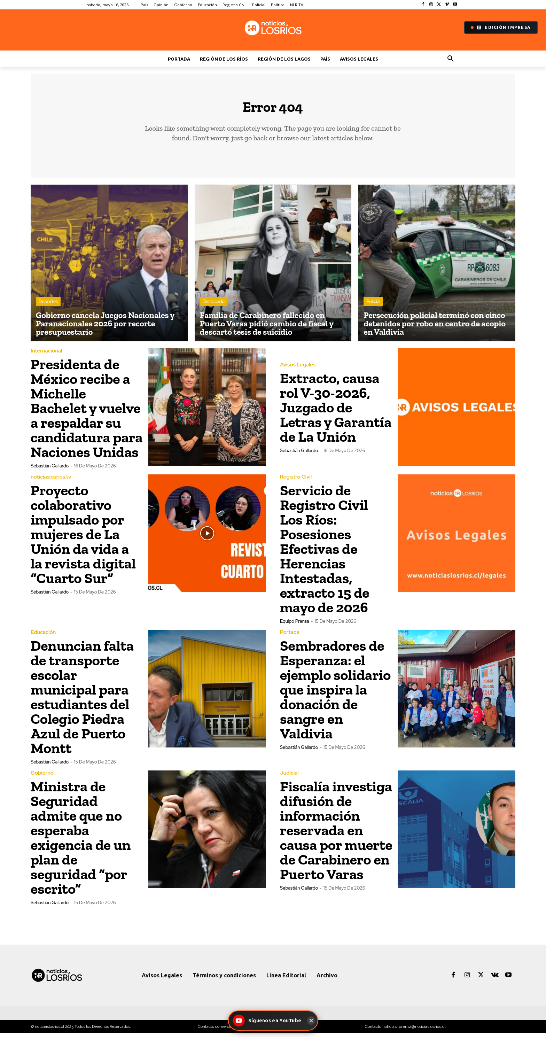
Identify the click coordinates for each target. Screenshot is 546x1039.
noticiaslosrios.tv (51, 483)
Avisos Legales (297, 370)
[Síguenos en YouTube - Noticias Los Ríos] (268, 1020)
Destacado (214, 307)
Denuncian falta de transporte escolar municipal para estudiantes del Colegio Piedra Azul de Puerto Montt (82, 703)
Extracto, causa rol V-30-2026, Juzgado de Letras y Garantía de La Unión (336, 413)
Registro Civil (296, 483)
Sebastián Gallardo (50, 472)
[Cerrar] (311, 1020)
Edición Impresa (501, 27)
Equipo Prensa (294, 627)
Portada (289, 638)
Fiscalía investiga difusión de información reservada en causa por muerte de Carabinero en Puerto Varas (336, 836)
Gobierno (42, 779)
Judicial (289, 779)
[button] (450, 59)
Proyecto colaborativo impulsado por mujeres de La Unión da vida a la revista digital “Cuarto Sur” (83, 540)
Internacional (46, 356)
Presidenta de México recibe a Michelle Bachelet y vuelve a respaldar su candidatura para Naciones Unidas (87, 414)
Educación (43, 638)
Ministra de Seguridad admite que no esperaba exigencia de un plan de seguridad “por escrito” (81, 843)
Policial (373, 307)
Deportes (48, 307)
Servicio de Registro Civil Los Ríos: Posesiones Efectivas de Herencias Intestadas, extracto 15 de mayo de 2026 (324, 554)
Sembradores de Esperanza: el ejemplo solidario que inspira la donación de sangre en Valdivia (335, 695)
